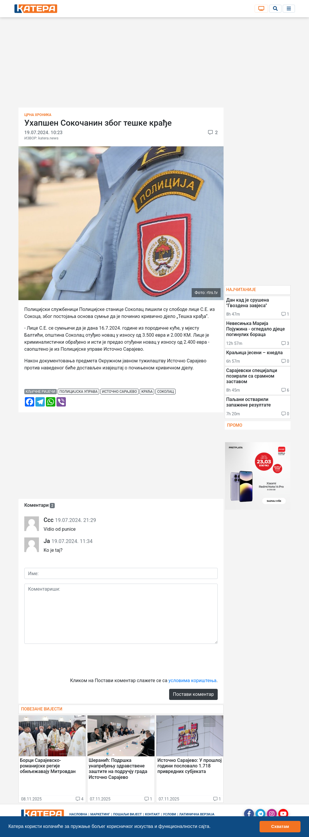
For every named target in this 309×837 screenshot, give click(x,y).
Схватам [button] (280, 826)
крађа (146, 392)
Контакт (152, 814)
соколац (165, 392)
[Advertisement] (154, 64)
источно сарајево (119, 392)
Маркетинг (100, 814)
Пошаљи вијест (127, 814)
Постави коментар (193, 694)
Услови (169, 814)
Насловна (78, 814)
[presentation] (68, 659)
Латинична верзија (196, 814)
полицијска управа (78, 392)
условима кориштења (193, 680)
